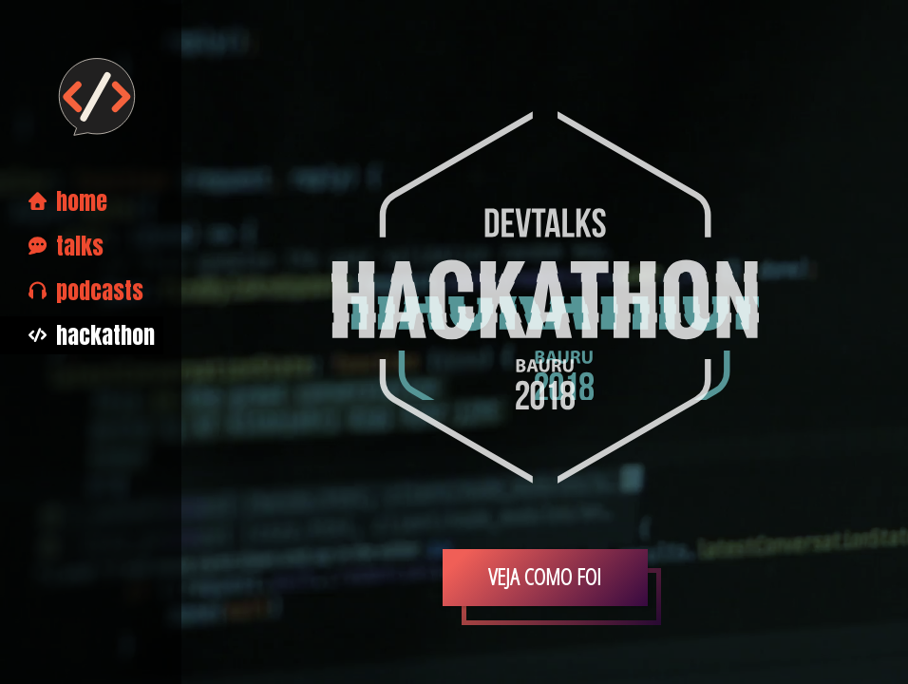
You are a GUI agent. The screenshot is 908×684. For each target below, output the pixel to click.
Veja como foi (544, 576)
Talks (66, 246)
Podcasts (85, 291)
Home (67, 201)
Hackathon (91, 335)
